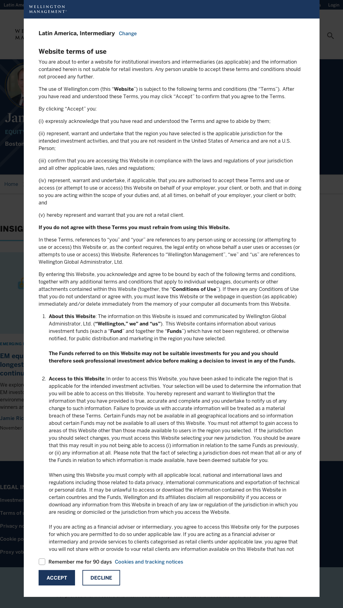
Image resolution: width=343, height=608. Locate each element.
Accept (57, 578)
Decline (101, 578)
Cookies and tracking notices (149, 562)
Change (128, 33)
